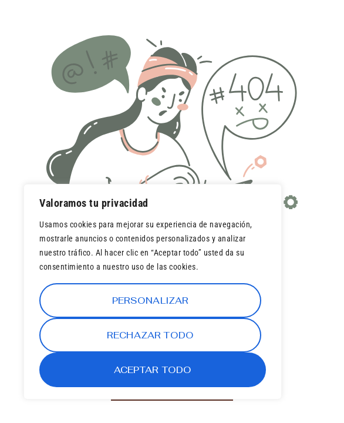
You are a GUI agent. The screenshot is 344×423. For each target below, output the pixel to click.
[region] (152, 292)
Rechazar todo (150, 335)
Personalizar (150, 300)
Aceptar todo (153, 369)
